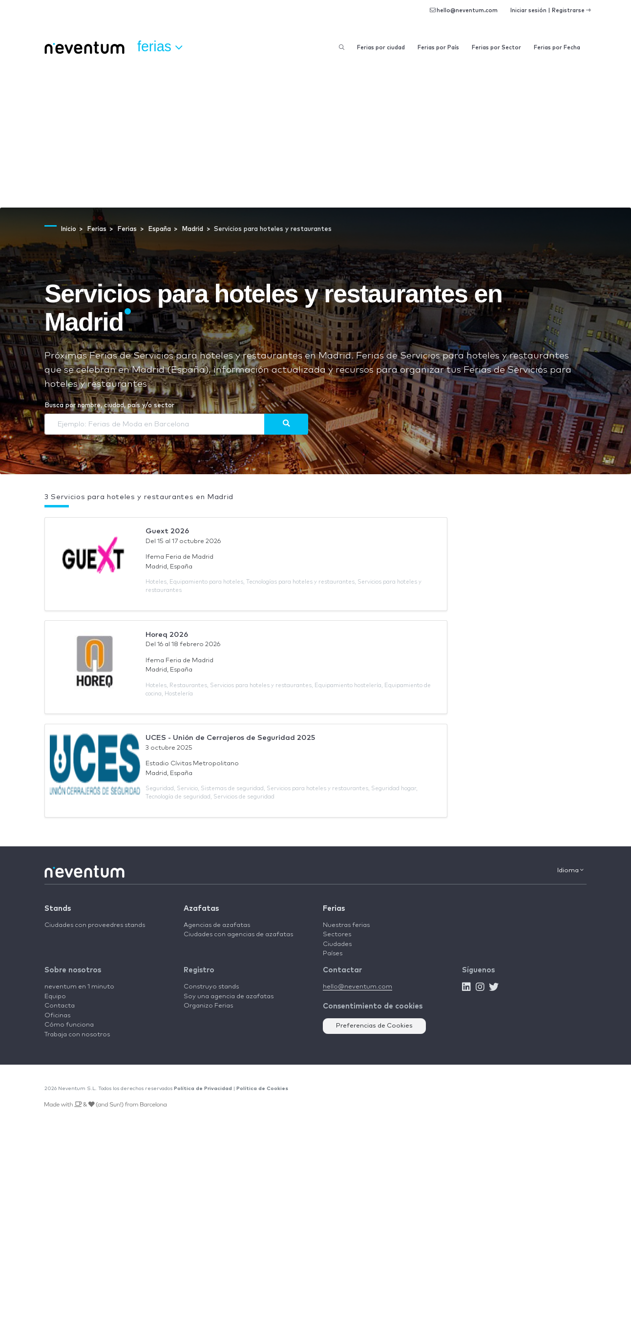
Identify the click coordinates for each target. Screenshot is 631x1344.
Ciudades (337, 944)
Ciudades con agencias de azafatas (238, 934)
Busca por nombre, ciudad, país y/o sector (109, 405)
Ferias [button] (159, 47)
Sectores (337, 934)
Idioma (570, 870)
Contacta (59, 1006)
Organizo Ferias (208, 1006)
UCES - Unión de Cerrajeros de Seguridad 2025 (230, 737)
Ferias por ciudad (381, 47)
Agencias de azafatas (217, 925)
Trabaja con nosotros (77, 1034)
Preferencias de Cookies (374, 1026)
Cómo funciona (69, 1025)
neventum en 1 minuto (79, 987)
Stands (57, 908)
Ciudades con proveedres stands (94, 925)
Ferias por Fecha (557, 47)
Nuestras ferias (346, 925)
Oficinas (57, 1015)
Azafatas (201, 908)
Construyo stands (211, 987)
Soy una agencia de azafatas (228, 996)
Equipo (55, 996)
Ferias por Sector (496, 47)
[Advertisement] (315, 134)
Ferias (334, 908)
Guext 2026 (167, 531)
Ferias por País (438, 47)
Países (332, 953)
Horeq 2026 (167, 634)
